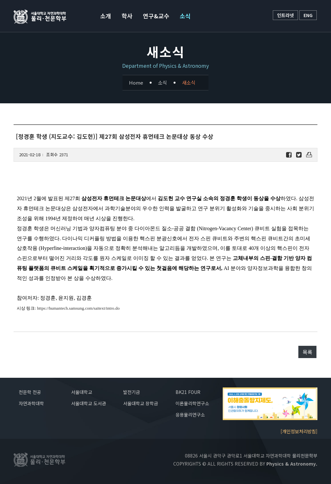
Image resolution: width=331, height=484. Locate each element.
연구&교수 (156, 16)
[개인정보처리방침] (299, 431)
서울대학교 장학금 (140, 403)
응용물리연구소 (190, 414)
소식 (185, 16)
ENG (308, 15)
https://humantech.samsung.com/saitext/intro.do (78, 308)
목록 (307, 352)
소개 (105, 16)
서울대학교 (81, 392)
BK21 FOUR (188, 392)
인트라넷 (285, 15)
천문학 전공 (30, 392)
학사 (127, 16)
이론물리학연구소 (192, 403)
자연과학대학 (31, 403)
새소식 (189, 82)
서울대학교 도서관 (88, 403)
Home (136, 82)
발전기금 (131, 392)
